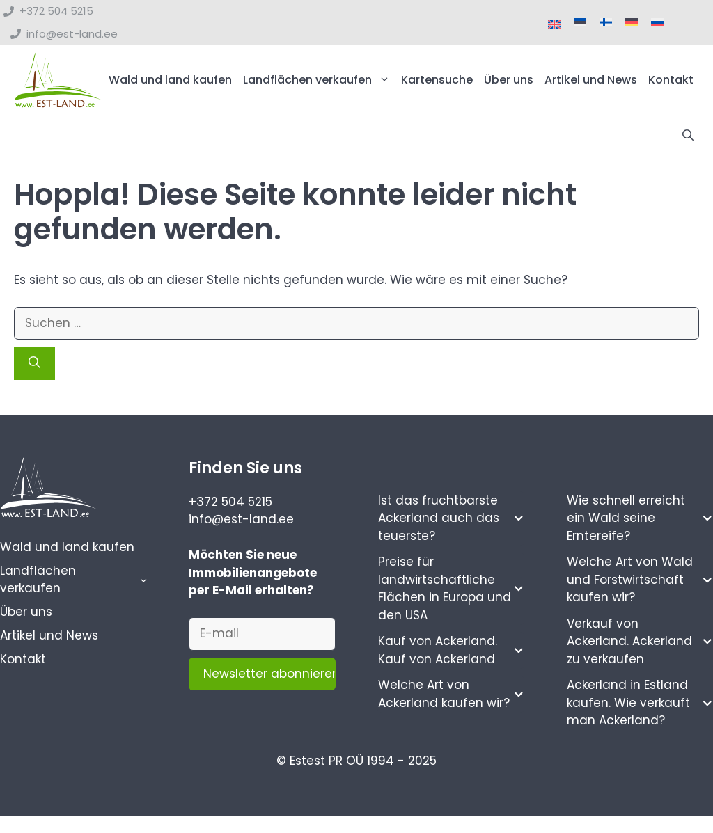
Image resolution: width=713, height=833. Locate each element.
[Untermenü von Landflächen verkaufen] (143, 579)
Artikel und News (590, 80)
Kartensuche (437, 80)
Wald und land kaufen (170, 80)
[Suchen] (34, 363)
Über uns (508, 80)
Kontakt (671, 80)
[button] (688, 136)
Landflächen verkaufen (319, 80)
